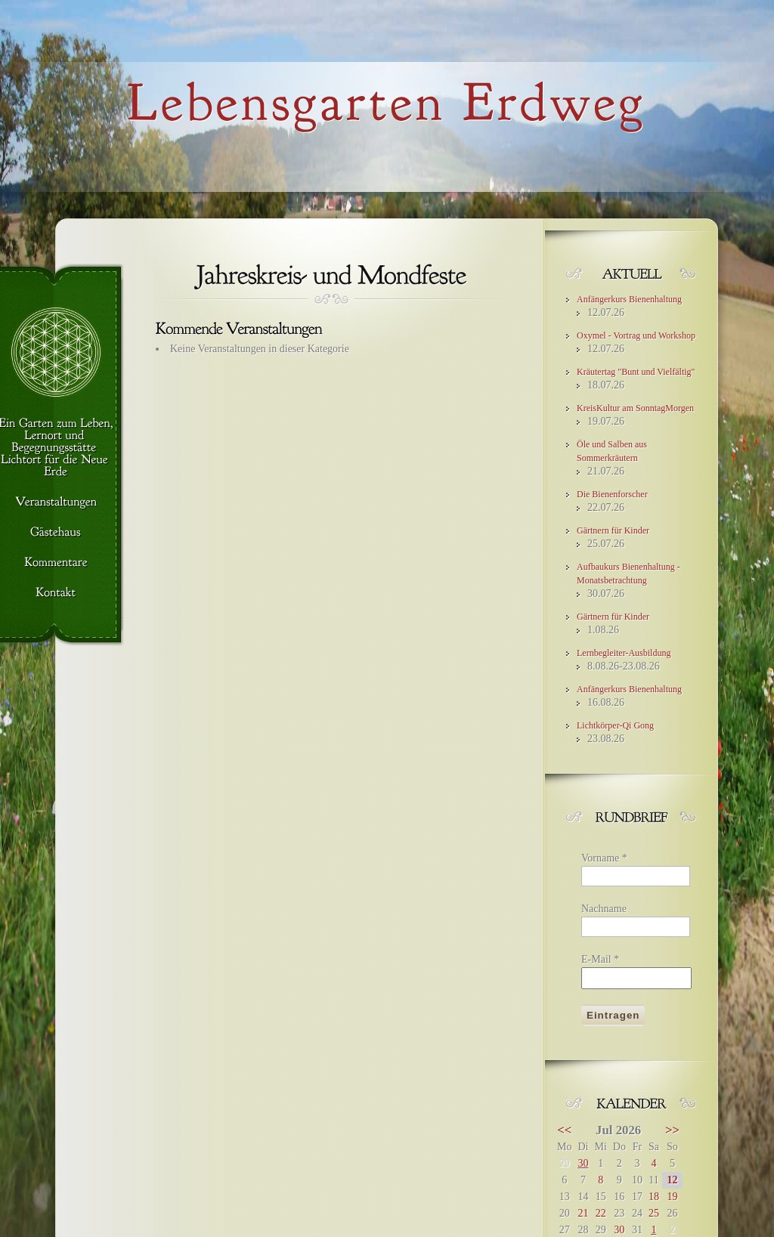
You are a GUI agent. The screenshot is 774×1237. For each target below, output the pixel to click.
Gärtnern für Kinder (613, 530)
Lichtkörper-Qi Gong (615, 725)
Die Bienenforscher (612, 494)
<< (564, 1130)
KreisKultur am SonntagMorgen (635, 408)
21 (582, 1213)
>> (672, 1130)
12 (672, 1180)
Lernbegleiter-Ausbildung (623, 653)
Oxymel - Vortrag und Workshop (636, 335)
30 (582, 1163)
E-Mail (600, 959)
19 (672, 1196)
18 (654, 1196)
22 (601, 1213)
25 (654, 1213)
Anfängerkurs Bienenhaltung (629, 299)
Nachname (604, 908)
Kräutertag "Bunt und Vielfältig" (636, 371)
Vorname (604, 858)
